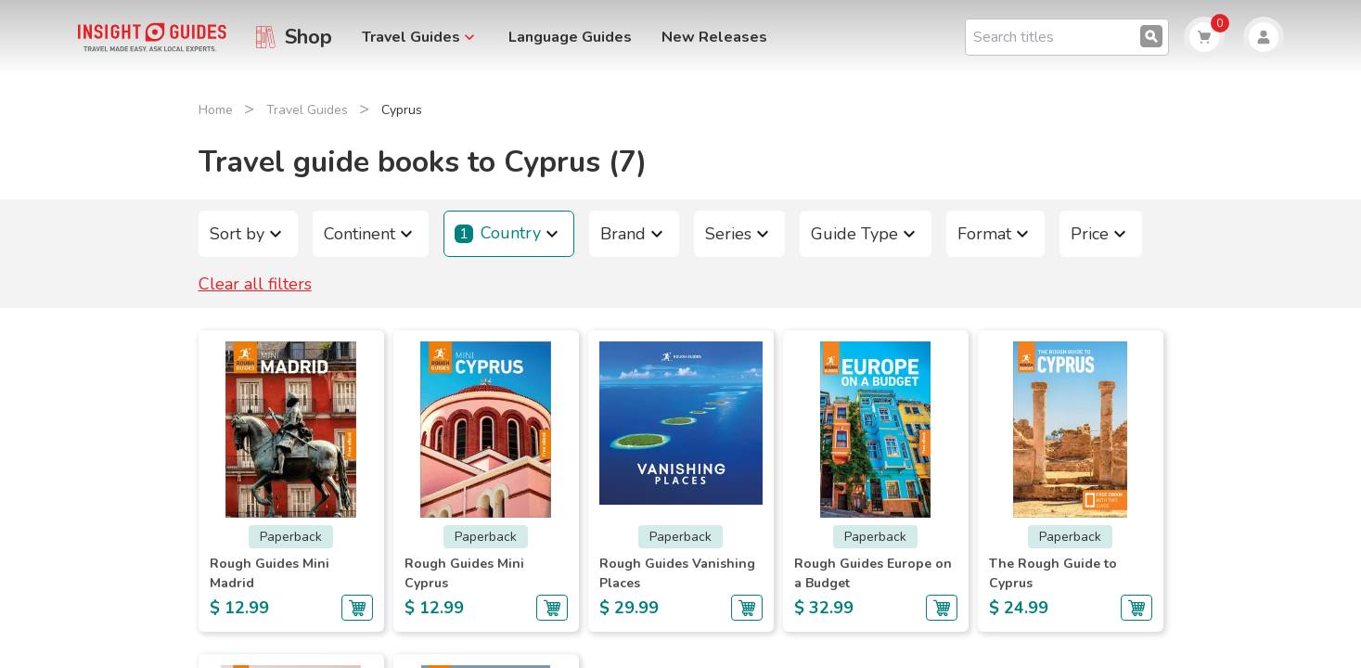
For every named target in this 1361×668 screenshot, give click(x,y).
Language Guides (570, 37)
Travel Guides (307, 110)
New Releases (714, 37)
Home (216, 110)
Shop (308, 37)
